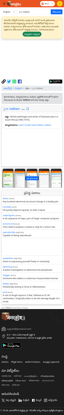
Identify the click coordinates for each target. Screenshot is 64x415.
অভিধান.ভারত (34, 380)
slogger (6, 275)
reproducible (9, 232)
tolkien (48, 125)
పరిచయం (5, 361)
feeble (6, 283)
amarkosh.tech (48, 380)
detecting (7, 266)
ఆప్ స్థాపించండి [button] (32, 178)
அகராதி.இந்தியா (31, 376)
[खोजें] (34, 11)
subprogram (9, 215)
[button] (6, 178)
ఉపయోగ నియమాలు (33, 361)
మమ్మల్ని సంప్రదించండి (51, 361)
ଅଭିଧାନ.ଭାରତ (20, 380)
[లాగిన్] (59, 3)
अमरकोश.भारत (6, 376)
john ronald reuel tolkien (31, 125)
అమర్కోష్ (8, 88)
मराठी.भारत (17, 376)
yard (5, 292)
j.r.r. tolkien (12, 109)
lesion (6, 198)
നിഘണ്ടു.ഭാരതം (47, 376)
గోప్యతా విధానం (17, 361)
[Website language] (47, 3)
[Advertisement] (32, 59)
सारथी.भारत (16, 385)
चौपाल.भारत (5, 385)
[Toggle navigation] (4, 4)
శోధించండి (56, 11)
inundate (7, 206)
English (18, 88)
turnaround (8, 223)
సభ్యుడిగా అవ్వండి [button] (32, 34)
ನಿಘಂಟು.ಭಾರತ (7, 380)
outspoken (8, 258)
